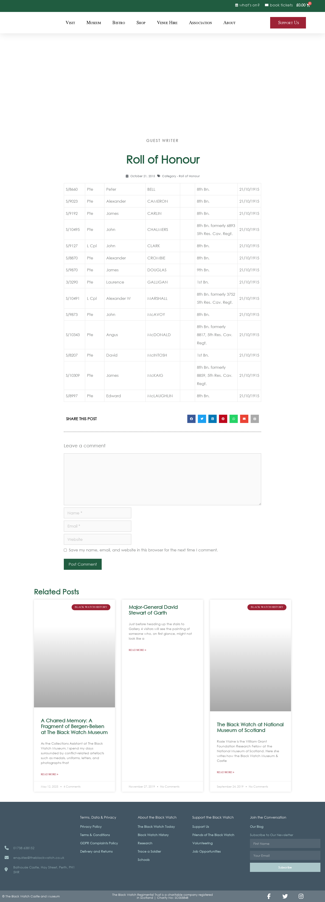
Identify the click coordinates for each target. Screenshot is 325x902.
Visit (70, 23)
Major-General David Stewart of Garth (153, 610)
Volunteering (202, 843)
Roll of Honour (189, 176)
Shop (141, 23)
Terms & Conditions (95, 835)
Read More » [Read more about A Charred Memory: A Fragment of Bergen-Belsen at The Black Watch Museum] (49, 774)
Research (145, 843)
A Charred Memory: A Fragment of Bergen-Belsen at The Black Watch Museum (74, 726)
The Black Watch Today (156, 826)
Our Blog (256, 826)
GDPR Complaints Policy (99, 843)
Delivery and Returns (96, 851)
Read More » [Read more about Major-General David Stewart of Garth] (137, 650)
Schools (143, 859)
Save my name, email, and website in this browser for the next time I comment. (143, 549)
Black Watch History (153, 835)
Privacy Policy (91, 826)
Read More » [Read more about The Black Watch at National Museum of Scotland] (225, 772)
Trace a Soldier (149, 851)
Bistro (118, 23)
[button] (191, 419)
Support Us (200, 826)
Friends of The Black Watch (213, 835)
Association (200, 23)
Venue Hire (167, 23)
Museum (94, 23)
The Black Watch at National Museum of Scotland (250, 727)
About (229, 23)
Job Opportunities (206, 851)
